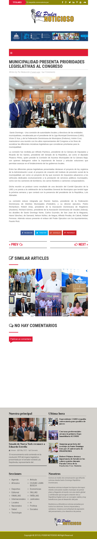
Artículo (33, 479)
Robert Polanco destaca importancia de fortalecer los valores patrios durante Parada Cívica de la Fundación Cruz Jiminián (72, 461)
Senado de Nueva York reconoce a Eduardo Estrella (27, 445)
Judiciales (34, 499)
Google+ (55, 233)
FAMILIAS (16, 495)
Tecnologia (16, 512)
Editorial (15, 492)
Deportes (15, 489)
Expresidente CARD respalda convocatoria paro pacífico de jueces (38, 2)
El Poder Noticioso (48, 535)
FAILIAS (33, 492)
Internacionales (18, 499)
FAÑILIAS (34, 495)
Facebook (27, 233)
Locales (15, 502)
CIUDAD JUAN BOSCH (36, 484)
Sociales (34, 509)
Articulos (15, 483)
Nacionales (16, 506)
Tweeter (41, 233)
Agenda (14, 479)
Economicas (35, 489)
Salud (14, 509)
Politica (33, 506)
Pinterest (69, 233)
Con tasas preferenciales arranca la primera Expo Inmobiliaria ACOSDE (70, 433)
